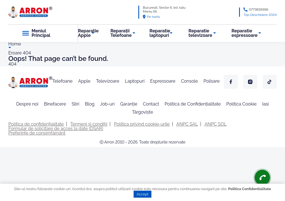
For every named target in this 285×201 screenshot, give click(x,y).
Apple (84, 81)
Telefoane (62, 81)
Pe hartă (151, 17)
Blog (89, 104)
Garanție (128, 104)
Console (189, 81)
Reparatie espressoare (245, 33)
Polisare (211, 81)
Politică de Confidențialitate (193, 104)
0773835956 (258, 9)
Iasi (265, 104)
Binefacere (55, 104)
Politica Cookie (241, 104)
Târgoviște (142, 112)
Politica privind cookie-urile (142, 124)
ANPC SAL (187, 124)
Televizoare (107, 81)
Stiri (75, 104)
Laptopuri (135, 81)
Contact (151, 104)
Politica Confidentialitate (249, 189)
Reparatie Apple (88, 33)
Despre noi (27, 104)
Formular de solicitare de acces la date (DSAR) (55, 128)
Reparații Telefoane (121, 33)
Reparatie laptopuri (159, 33)
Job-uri (107, 104)
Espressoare (163, 81)
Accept (143, 194)
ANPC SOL (216, 124)
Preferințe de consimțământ (36, 133)
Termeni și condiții (88, 124)
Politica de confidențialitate (36, 124)
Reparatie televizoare (200, 33)
